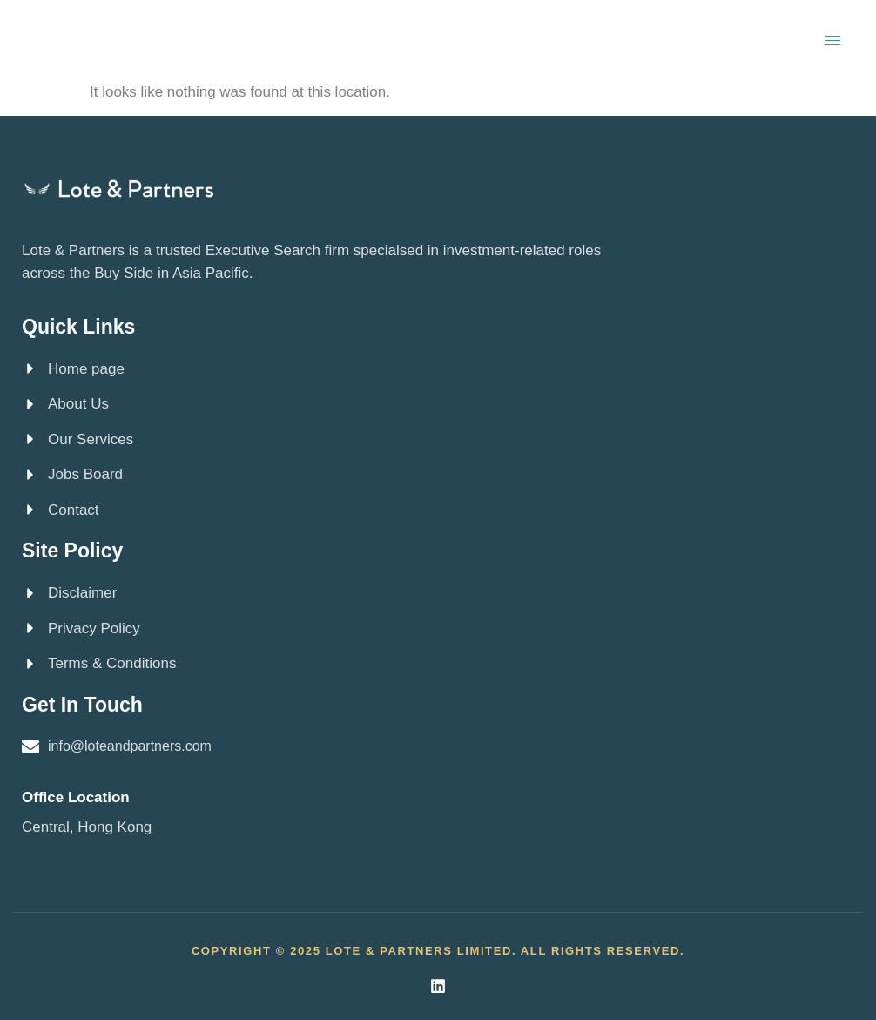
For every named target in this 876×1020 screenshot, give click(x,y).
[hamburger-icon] (832, 40)
